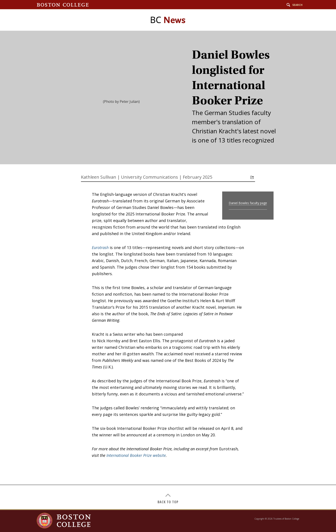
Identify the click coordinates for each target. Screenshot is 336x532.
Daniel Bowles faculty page (248, 203)
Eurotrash (100, 247)
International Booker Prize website (136, 455)
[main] (168, 270)
